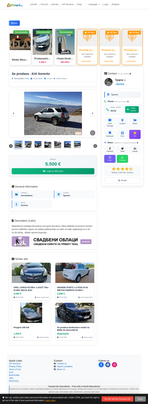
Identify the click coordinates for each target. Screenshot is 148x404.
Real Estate (14, 375)
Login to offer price (53, 171)
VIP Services (67, 4)
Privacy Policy (15, 366)
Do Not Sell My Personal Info (117, 399)
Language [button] (91, 4)
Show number (131, 109)
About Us (61, 369)
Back (14, 23)
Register (115, 4)
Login (105, 4)
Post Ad (43, 4)
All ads (122, 180)
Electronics (14, 381)
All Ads (33, 4)
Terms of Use (15, 369)
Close (140, 399)
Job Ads (54, 4)
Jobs (11, 378)
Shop (79, 4)
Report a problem (65, 366)
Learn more (50, 400)
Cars (11, 372)
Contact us (62, 363)
